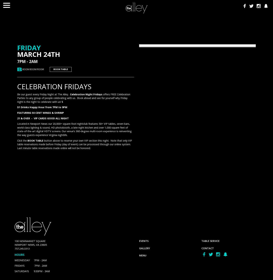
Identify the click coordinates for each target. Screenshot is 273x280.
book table (60, 69)
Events (144, 241)
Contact (207, 248)
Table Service (210, 241)
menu (142, 255)
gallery (144, 248)
